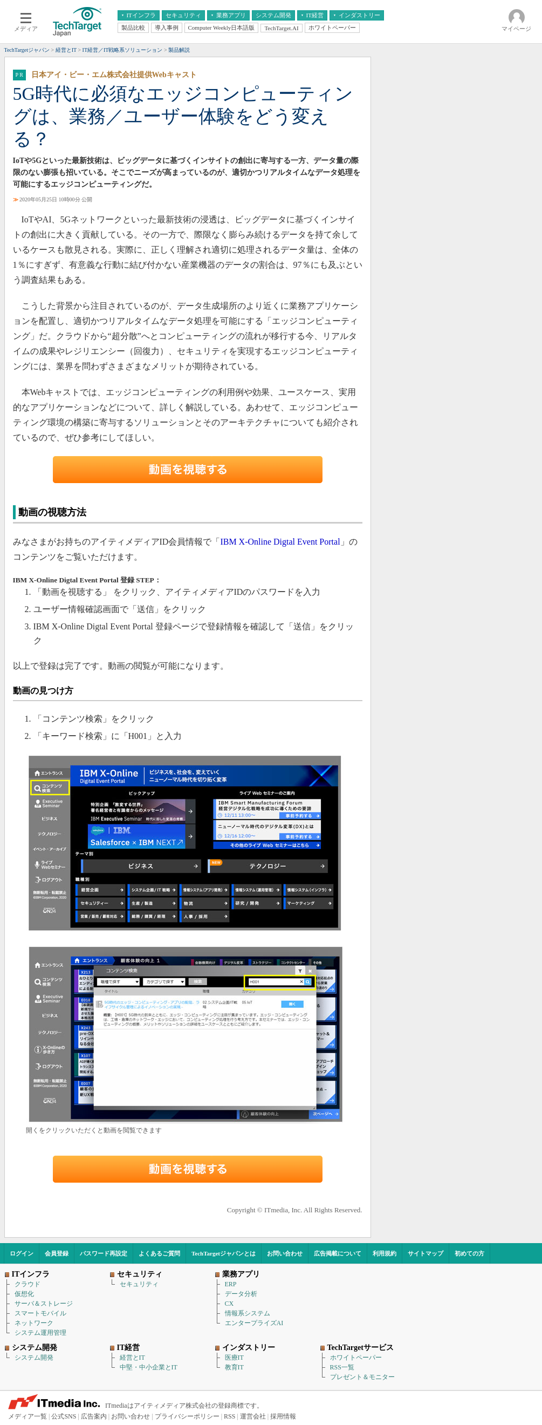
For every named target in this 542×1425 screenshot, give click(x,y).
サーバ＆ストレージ (44, 1303)
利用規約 (384, 1253)
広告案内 (94, 1416)
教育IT (234, 1367)
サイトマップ (425, 1253)
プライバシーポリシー (187, 1416)
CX (229, 1303)
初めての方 (469, 1253)
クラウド (27, 1284)
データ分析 (241, 1294)
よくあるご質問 (159, 1253)
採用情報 (283, 1416)
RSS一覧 (342, 1367)
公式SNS (63, 1416)
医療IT (234, 1357)
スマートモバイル (40, 1313)
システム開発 (34, 1357)
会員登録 (56, 1253)
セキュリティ (139, 1284)
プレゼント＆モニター (362, 1377)
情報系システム (247, 1313)
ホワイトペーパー (356, 1357)
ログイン (21, 1253)
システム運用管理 (40, 1332)
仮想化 (24, 1294)
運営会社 (253, 1416)
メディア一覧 (27, 1416)
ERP (231, 1284)
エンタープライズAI (254, 1323)
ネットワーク (34, 1323)
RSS (229, 1416)
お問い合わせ (285, 1253)
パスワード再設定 (103, 1253)
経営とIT (132, 1357)
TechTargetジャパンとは (223, 1253)
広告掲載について (337, 1253)
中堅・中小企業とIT (148, 1367)
